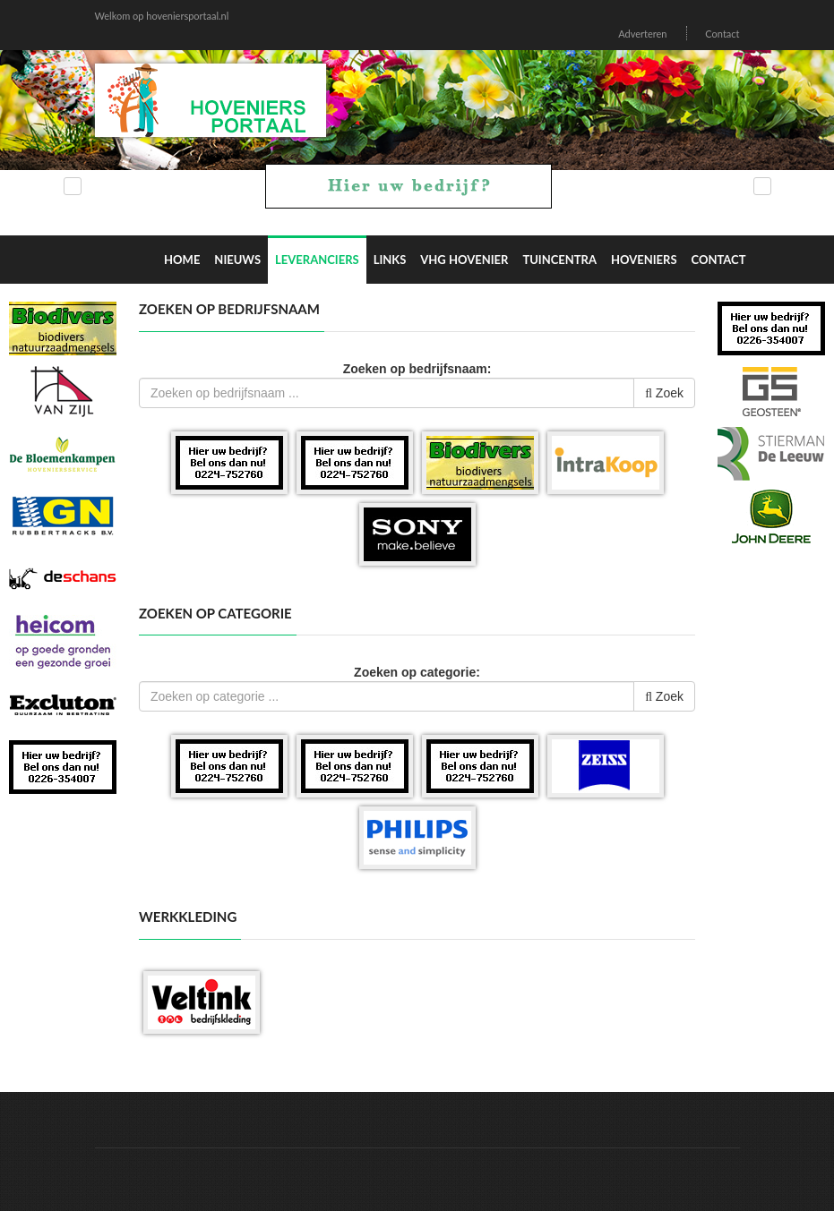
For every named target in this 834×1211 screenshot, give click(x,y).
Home (182, 259)
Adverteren (642, 33)
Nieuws (237, 259)
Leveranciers (317, 259)
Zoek (664, 393)
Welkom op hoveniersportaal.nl (162, 15)
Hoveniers (644, 259)
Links (390, 259)
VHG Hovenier (464, 259)
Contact (722, 33)
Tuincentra (559, 259)
